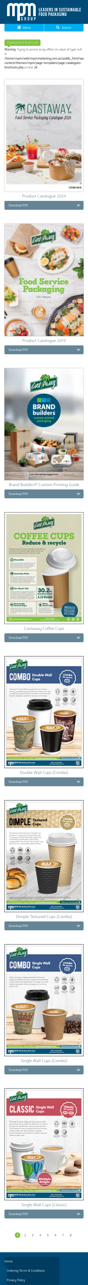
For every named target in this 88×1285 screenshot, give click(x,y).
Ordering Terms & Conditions (26, 1271)
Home (8, 1261)
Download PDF (18, 205)
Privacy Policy (16, 1280)
